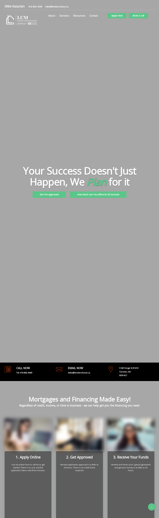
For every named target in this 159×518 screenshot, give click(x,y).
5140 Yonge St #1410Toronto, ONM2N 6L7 (128, 372)
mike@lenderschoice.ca (56, 6)
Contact (93, 15)
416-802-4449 (35, 6)
